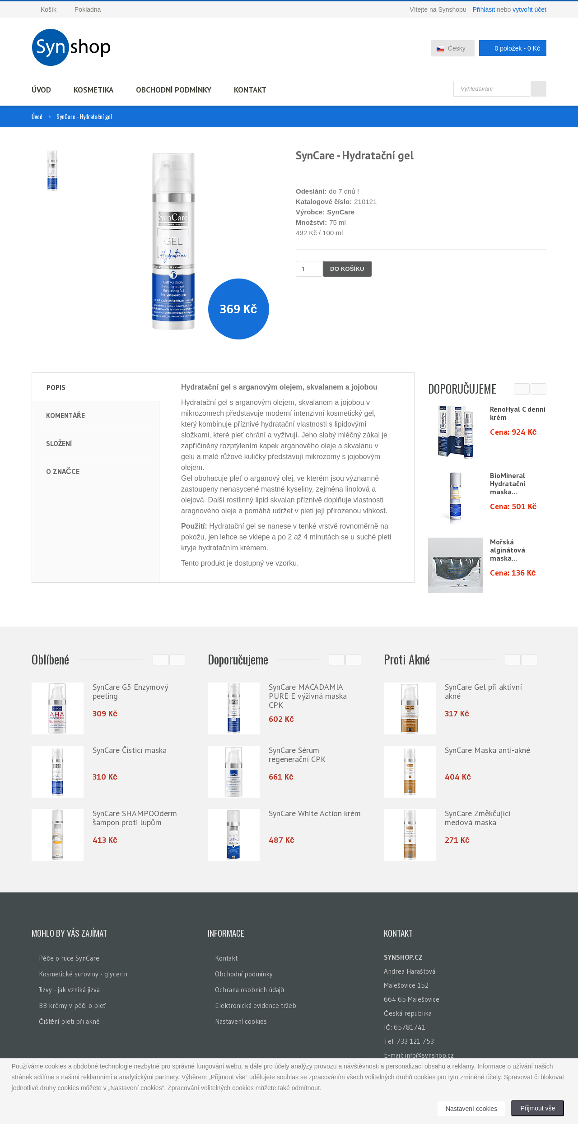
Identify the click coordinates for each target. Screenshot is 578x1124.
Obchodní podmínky (173, 90)
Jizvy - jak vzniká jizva (69, 989)
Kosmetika (93, 90)
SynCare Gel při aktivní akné (483, 691)
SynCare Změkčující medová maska (478, 817)
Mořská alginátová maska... (507, 549)
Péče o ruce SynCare (69, 958)
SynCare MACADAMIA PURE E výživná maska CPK (308, 696)
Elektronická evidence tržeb (255, 1005)
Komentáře (65, 415)
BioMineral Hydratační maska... (508, 483)
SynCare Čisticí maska (130, 750)
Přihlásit (484, 9)
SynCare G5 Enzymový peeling (130, 691)
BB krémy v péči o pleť (72, 1005)
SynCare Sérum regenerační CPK (297, 754)
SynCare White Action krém (315, 813)
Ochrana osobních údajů (249, 989)
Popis (56, 387)
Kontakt (250, 90)
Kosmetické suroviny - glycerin (83, 974)
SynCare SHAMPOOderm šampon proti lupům (135, 817)
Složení (59, 443)
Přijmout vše (537, 1108)
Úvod (41, 90)
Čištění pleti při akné (69, 1021)
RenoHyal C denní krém (518, 413)
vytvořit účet (529, 9)
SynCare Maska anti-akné (487, 750)
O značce (62, 471)
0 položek (510, 48)
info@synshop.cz (429, 1055)
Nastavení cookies (241, 1021)
